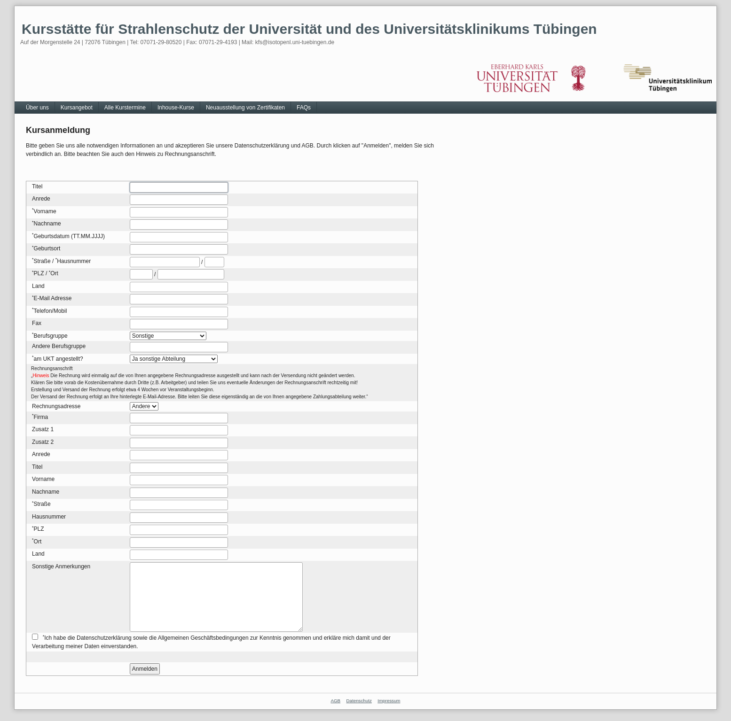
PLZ (39, 273)
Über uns (37, 107)
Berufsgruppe (51, 336)
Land (38, 286)
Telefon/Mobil (50, 311)
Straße (42, 261)
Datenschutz (359, 700)
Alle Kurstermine (125, 107)
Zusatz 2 (43, 442)
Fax (36, 323)
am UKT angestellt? (58, 359)
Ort (54, 273)
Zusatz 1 (43, 429)
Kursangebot (77, 107)
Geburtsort (47, 248)
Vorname (45, 211)
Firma (41, 417)
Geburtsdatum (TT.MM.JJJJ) (69, 236)
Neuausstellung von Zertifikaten (245, 107)
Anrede (41, 198)
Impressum (388, 700)
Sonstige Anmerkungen (61, 566)
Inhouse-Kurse (175, 107)
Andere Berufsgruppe (59, 346)
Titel (37, 186)
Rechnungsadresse (56, 406)
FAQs (304, 107)
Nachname (47, 223)
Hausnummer (74, 261)
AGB (336, 700)
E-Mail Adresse (53, 298)
